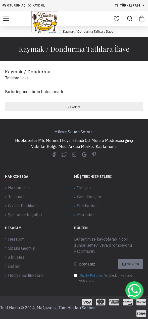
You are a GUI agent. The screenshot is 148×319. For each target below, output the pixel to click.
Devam (73, 107)
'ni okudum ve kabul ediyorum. (103, 278)
